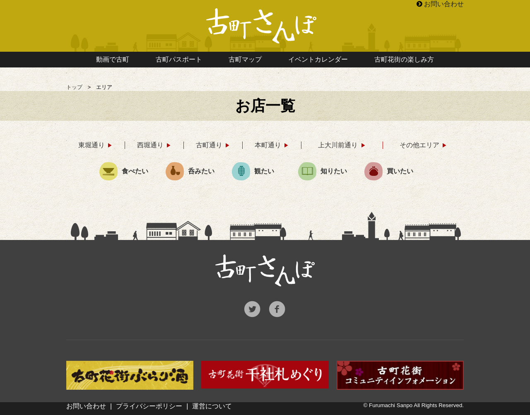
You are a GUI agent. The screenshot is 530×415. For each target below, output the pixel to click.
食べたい (123, 171)
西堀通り (150, 145)
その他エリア (419, 145)
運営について (212, 406)
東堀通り (91, 145)
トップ (74, 87)
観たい (253, 171)
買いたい (388, 171)
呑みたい (190, 171)
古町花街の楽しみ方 (404, 59)
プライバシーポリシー (149, 406)
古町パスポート (179, 59)
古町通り (209, 145)
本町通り (268, 145)
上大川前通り (338, 145)
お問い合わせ (444, 3)
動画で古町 (112, 59)
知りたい (322, 171)
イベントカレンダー (318, 59)
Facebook (277, 309)
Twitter (252, 309)
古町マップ (245, 59)
